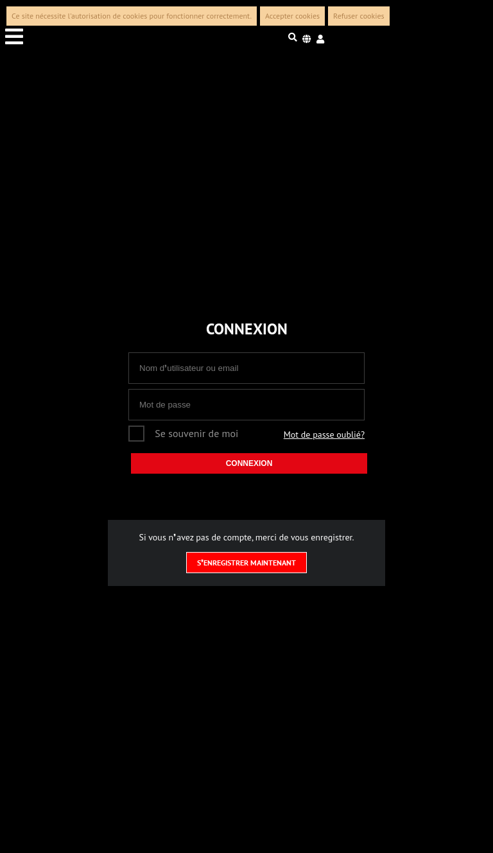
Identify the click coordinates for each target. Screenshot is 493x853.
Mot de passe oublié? (324, 434)
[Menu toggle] (85, 37)
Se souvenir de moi (196, 433)
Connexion (249, 463)
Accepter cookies (292, 16)
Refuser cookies (359, 16)
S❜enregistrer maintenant (246, 562)
